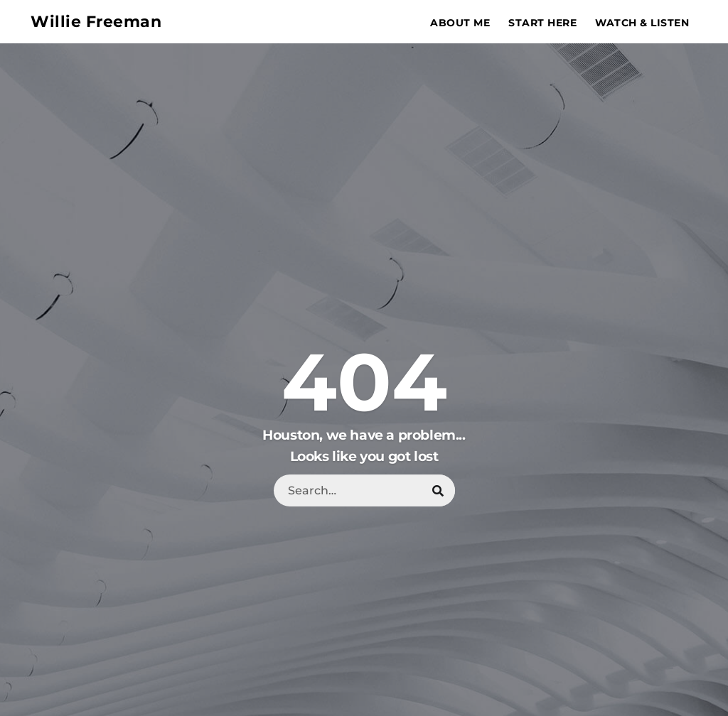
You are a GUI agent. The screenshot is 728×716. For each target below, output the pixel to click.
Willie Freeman (95, 21)
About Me (460, 22)
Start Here (542, 22)
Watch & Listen (642, 22)
